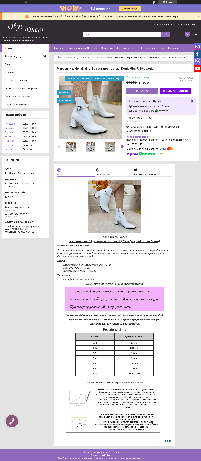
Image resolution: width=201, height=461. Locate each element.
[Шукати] (165, 34)
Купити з (177, 91)
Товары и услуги (76, 47)
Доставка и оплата (127, 47)
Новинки (173, 47)
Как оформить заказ (153, 47)
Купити (144, 91)
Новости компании (16, 103)
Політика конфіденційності (132, 458)
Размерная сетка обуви (18, 95)
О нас (95, 47)
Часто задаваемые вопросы (21, 87)
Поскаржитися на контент (106, 458)
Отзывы (9, 71)
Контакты (107, 47)
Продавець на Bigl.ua (100, 455)
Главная (58, 47)
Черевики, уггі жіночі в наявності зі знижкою (89, 57)
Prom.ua (115, 452)
